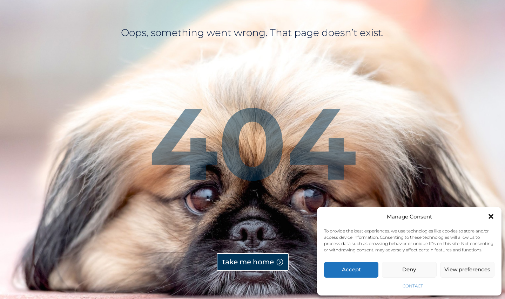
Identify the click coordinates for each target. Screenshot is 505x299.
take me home (248, 262)
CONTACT (413, 285)
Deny (409, 269)
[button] (490, 216)
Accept (351, 269)
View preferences (467, 269)
